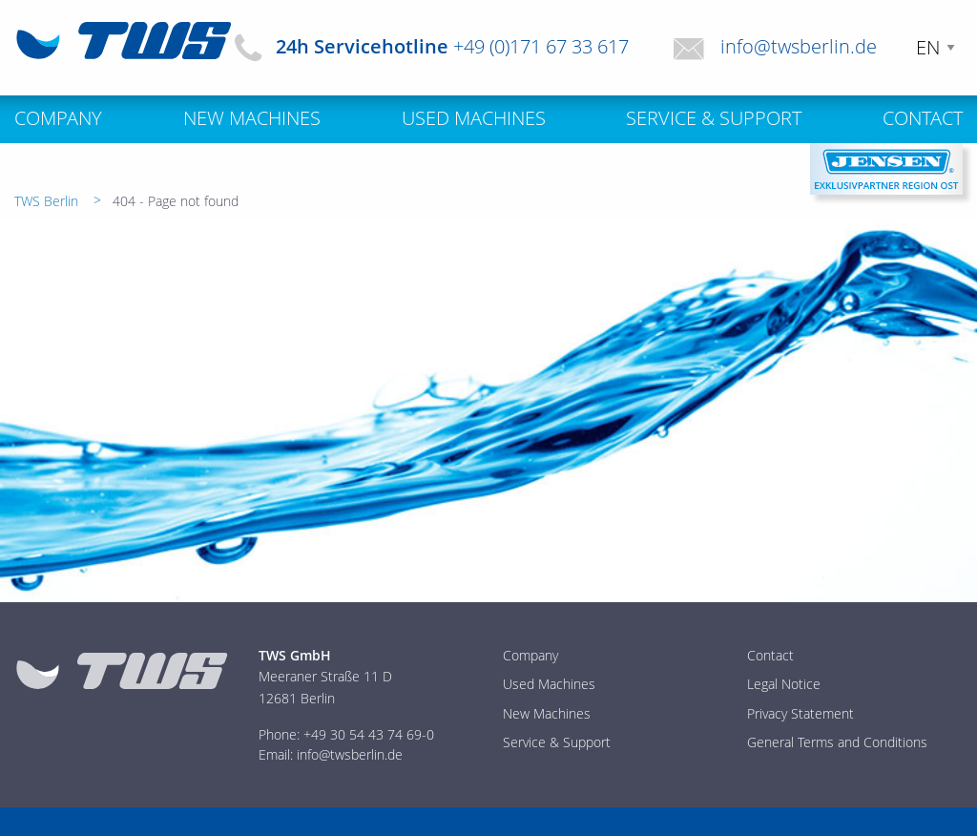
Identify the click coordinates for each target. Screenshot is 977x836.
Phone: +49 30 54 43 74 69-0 (346, 734)
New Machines (547, 713)
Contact (770, 655)
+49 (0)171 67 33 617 (541, 46)
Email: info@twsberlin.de (331, 754)
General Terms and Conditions (837, 742)
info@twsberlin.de (798, 46)
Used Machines (549, 684)
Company (530, 655)
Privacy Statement (800, 713)
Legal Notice (784, 684)
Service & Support (557, 742)
